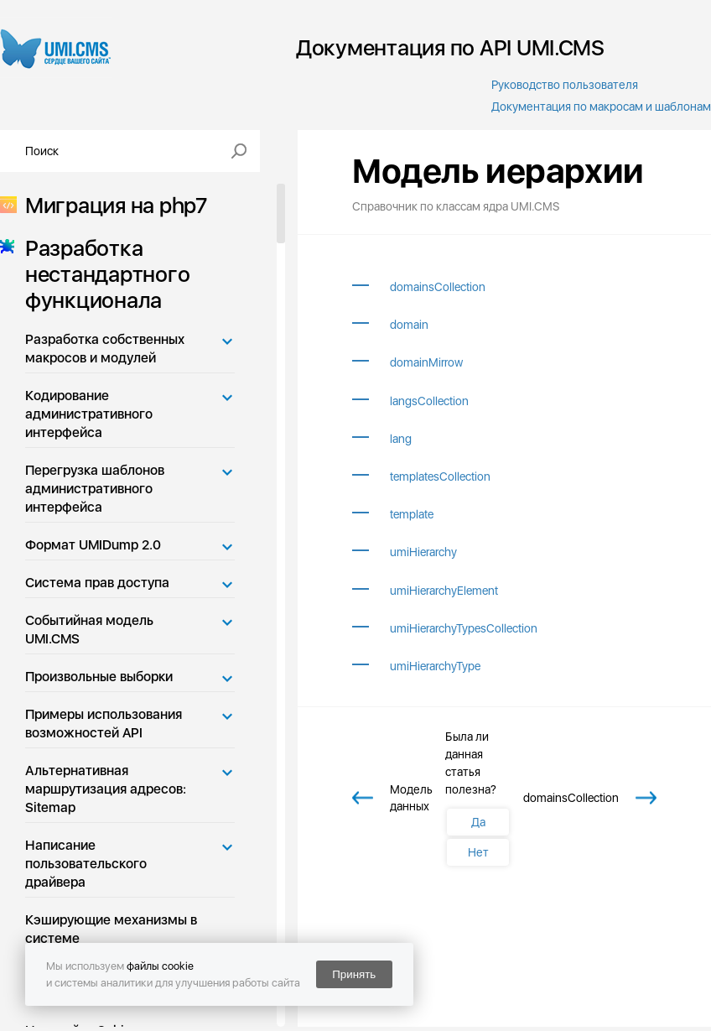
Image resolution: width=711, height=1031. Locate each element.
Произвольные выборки (99, 677)
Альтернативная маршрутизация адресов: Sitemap (105, 789)
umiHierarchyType (435, 666)
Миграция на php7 (111, 205)
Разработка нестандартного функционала (102, 274)
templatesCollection (440, 476)
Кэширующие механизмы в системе (111, 929)
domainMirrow (426, 362)
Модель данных (411, 798)
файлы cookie (160, 966)
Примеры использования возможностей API (103, 723)
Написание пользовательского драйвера (86, 863)
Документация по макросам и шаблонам (601, 106)
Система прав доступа (97, 583)
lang (401, 438)
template (411, 514)
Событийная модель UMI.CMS (89, 629)
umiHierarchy (423, 552)
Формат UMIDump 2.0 (93, 545)
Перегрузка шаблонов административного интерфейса (94, 488)
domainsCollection (437, 287)
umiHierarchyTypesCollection (463, 628)
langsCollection (429, 401)
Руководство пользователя (564, 84)
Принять (354, 974)
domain (409, 324)
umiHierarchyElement (444, 590)
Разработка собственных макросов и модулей (104, 348)
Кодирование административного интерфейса (89, 414)
